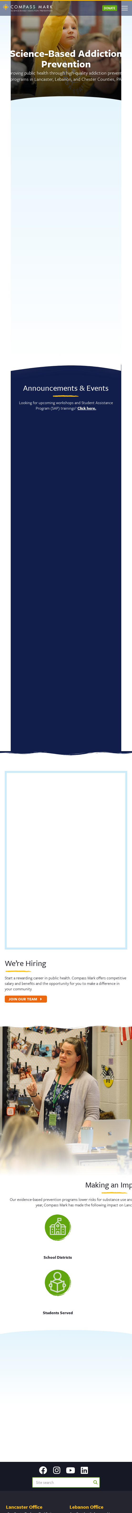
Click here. (79, 408)
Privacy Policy (95, 1504)
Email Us (13, 1423)
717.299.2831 (16, 1418)
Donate (109, 8)
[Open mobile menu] (125, 8)
